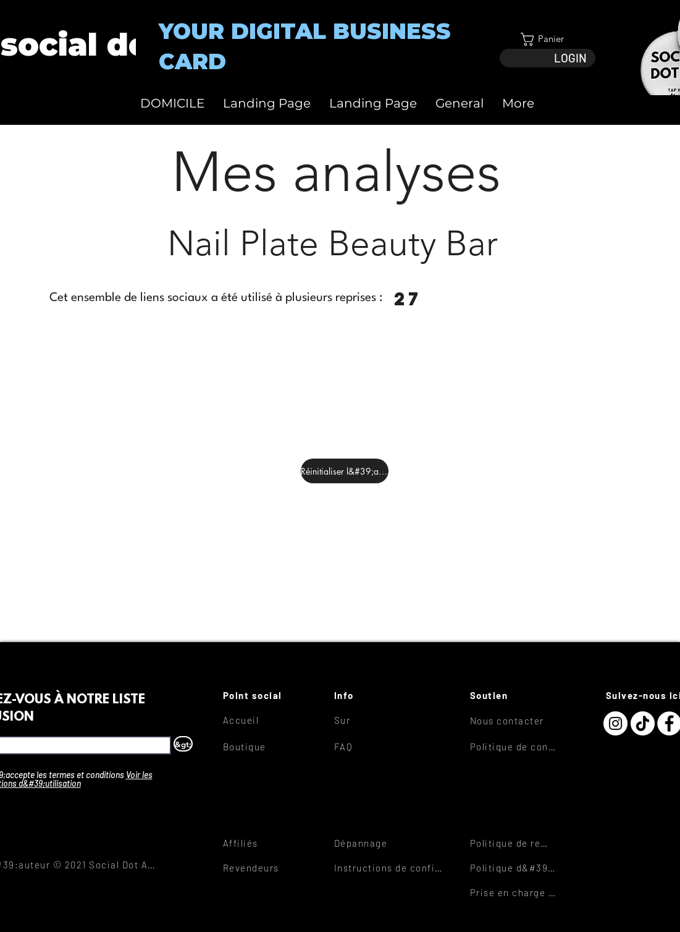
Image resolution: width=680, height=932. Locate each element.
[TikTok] (643, 723)
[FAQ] (378, 746)
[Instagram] (615, 723)
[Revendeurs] (267, 867)
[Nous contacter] (514, 720)
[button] (547, 39)
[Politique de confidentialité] (514, 746)
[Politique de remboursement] (514, 843)
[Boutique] (267, 746)
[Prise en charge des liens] (514, 892)
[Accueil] (267, 720)
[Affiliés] (267, 843)
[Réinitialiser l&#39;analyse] (344, 471)
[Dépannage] (378, 843)
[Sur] (378, 720)
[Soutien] (514, 695)
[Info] (378, 695)
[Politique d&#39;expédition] (514, 867)
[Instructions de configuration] (391, 867)
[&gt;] (183, 744)
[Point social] (267, 695)
